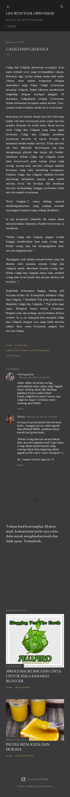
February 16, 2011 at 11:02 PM (41, 416)
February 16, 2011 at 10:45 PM (34, 377)
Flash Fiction (20, 350)
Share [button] (9, 345)
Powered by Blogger (35, 779)
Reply (20, 408)
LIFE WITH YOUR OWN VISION (30, 13)
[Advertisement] (35, 576)
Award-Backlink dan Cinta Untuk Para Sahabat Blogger (33, 676)
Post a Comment (24, 755)
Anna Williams (45, 786)
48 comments (22, 687)
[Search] (62, 6)
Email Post (21, 345)
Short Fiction (13, 355)
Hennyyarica (25, 374)
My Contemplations (39, 350)
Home (11, 26)
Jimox (21, 416)
